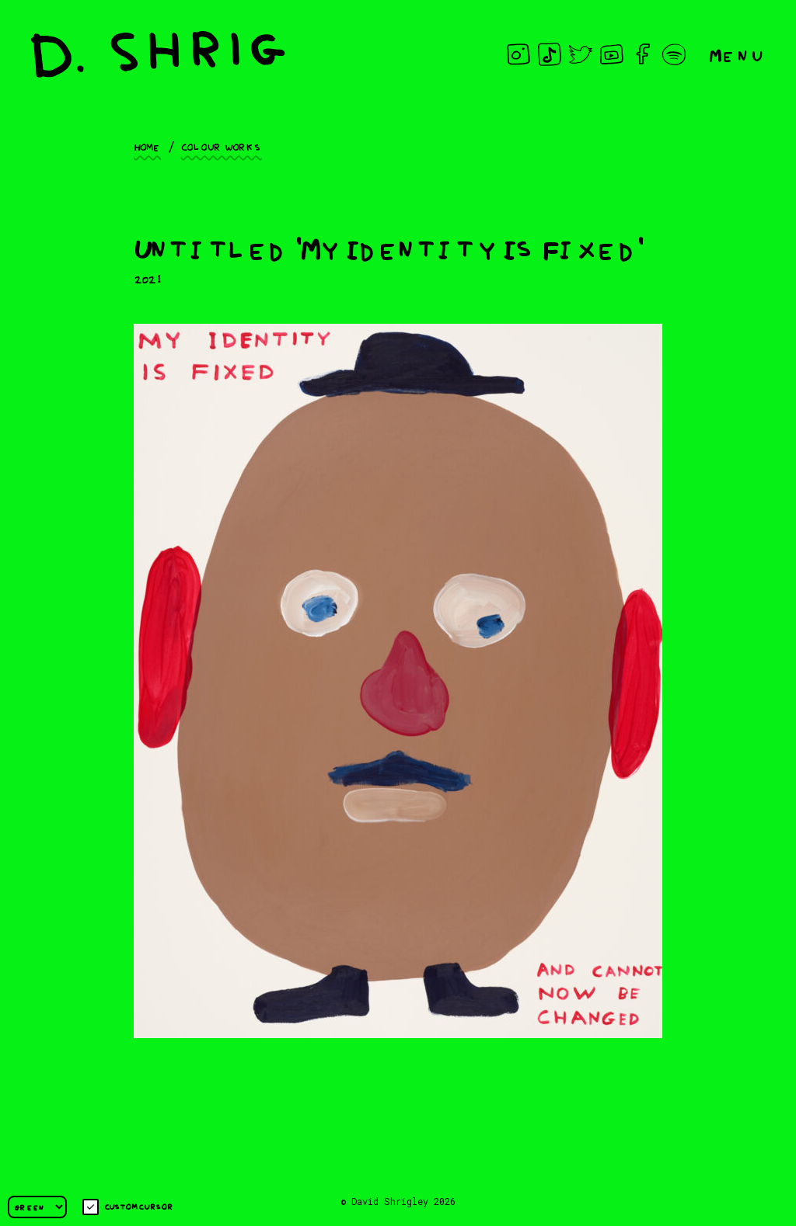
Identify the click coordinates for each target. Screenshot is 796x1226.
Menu (737, 53)
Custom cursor (127, 1207)
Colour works (221, 146)
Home (147, 146)
